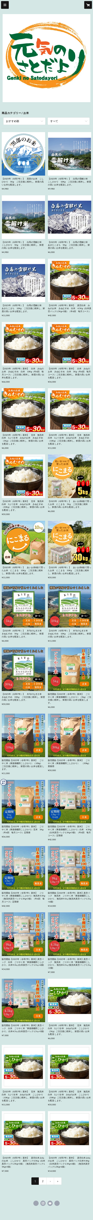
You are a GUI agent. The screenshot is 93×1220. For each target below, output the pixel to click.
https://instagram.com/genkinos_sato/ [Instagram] (43, 1203)
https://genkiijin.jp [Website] (57, 1203)
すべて (54, 121)
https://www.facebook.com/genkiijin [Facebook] (36, 1203)
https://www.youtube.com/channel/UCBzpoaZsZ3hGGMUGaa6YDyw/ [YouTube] (50, 1203)
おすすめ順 (12, 121)
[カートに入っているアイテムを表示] (88, 5)
